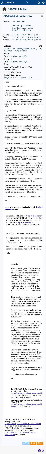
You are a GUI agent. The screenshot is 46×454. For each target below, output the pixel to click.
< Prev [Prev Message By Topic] (23, 37)
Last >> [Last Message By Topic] (38, 37)
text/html (23, 78)
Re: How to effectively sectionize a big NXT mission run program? (20, 50)
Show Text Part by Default (23, 28)
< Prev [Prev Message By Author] (23, 40)
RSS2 (40, 443)
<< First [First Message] (15, 35)
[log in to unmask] (18, 56)
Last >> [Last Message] (38, 35)
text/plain (8, 78)
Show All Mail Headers (21, 30)
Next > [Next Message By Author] (30, 40)
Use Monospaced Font (21, 26)
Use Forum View (19, 21)
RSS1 (33, 443)
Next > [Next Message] (30, 35)
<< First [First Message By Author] (15, 40)
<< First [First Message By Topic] (15, 37)
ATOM (26, 443)
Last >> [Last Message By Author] (38, 40)
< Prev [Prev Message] (23, 35)
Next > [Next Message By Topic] (30, 37)
